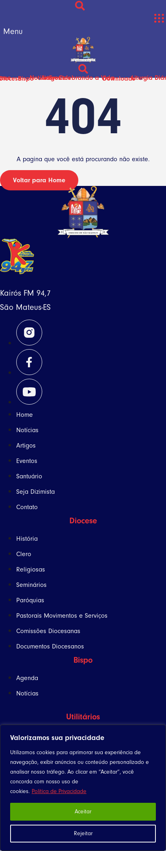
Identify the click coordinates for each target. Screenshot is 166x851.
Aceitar (83, 811)
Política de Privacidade (59, 791)
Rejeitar (83, 833)
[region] (83, 788)
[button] (159, 18)
